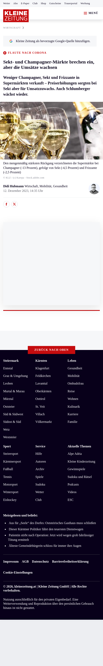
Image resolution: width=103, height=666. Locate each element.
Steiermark (11, 360)
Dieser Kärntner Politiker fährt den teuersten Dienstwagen (46, 529)
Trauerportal (70, 3)
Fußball (8, 469)
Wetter (6, 3)
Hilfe (38, 453)
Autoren (40, 461)
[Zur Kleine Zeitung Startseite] (16, 15)
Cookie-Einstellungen (18, 572)
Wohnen (73, 398)
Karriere (73, 414)
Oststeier (9, 406)
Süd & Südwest (13, 414)
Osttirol (40, 398)
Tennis (7, 477)
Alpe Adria (75, 453)
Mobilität (74, 376)
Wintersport (10, 492)
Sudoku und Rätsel (80, 477)
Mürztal (8, 398)
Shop (43, 3)
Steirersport (10, 453)
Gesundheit (75, 368)
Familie (72, 421)
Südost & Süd (12, 421)
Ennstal (8, 368)
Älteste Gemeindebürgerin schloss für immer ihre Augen (45, 545)
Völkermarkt (43, 421)
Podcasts (73, 484)
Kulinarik (74, 406)
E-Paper (25, 3)
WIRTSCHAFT (13, 27)
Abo (15, 3)
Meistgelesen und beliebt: (20, 515)
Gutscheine (55, 3)
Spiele (39, 477)
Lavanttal (41, 383)
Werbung (85, 3)
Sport (7, 446)
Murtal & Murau (14, 391)
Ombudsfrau (76, 383)
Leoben (8, 383)
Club (35, 3)
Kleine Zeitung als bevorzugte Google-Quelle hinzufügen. (49, 41)
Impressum (11, 561)
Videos (72, 492)
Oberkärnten (43, 391)
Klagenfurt (42, 368)
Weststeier (9, 437)
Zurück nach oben (51, 349)
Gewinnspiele (76, 469)
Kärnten (41, 360)
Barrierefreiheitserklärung (70, 561)
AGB (25, 561)
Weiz (6, 429)
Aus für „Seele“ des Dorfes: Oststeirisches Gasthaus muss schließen (52, 523)
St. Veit (40, 406)
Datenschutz (40, 561)
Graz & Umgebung (15, 376)
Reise (71, 391)
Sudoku (40, 484)
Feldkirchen (43, 376)
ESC (70, 499)
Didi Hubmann (14, 186)
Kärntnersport (12, 461)
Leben (72, 360)
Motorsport (10, 484)
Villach (40, 414)
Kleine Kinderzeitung (81, 461)
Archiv (39, 469)
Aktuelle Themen (79, 446)
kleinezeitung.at (25, 586)
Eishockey (10, 499)
